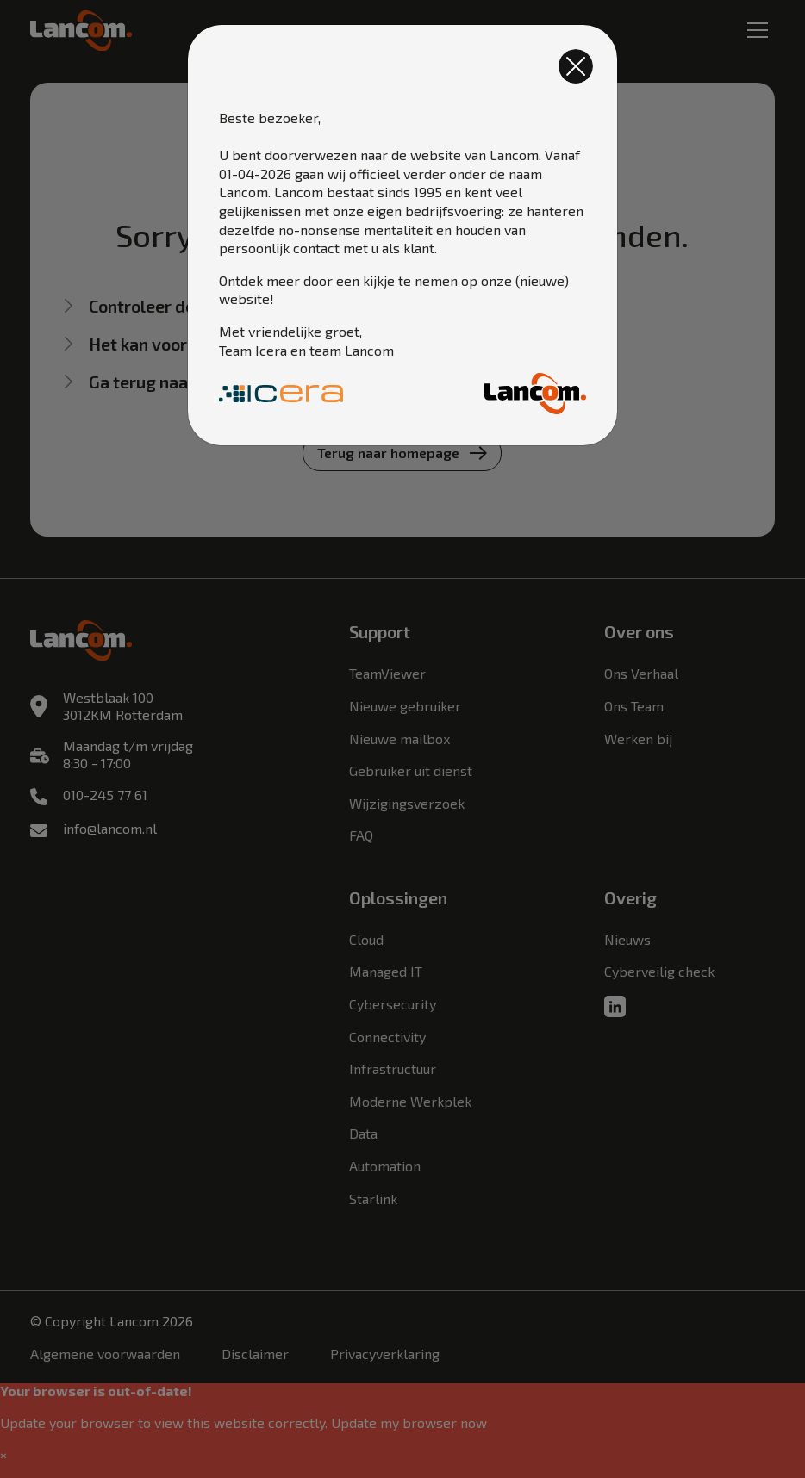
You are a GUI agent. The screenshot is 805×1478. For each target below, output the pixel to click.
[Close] (576, 66)
